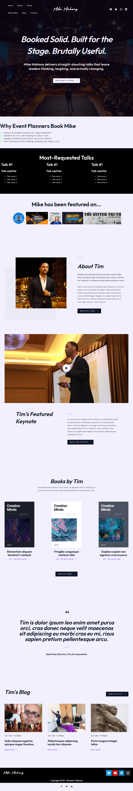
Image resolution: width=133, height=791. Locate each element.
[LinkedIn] (71, 787)
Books (26, 5)
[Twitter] (116, 9)
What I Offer (37, 5)
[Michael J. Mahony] (65, 9)
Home (9, 5)
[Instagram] (121, 9)
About (18, 5)
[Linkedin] (126, 9)
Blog (9, 13)
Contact (17, 13)
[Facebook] (111, 9)
